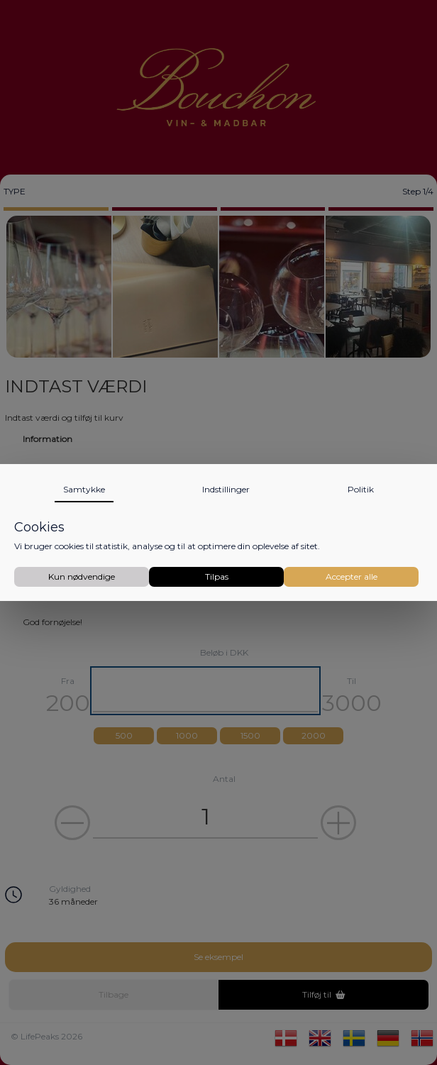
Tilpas (216, 576)
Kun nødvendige (81, 576)
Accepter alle (351, 576)
